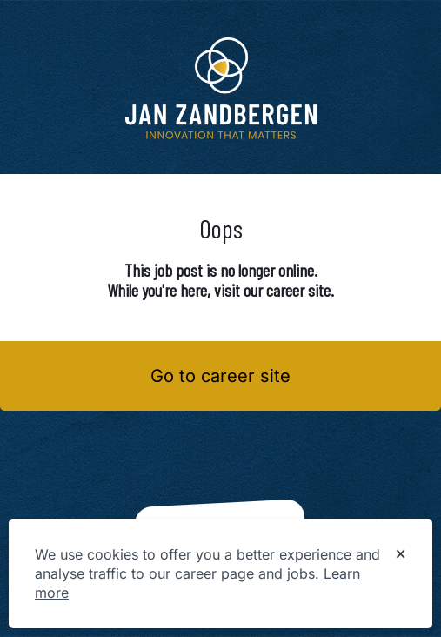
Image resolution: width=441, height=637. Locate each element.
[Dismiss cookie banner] (400, 555)
